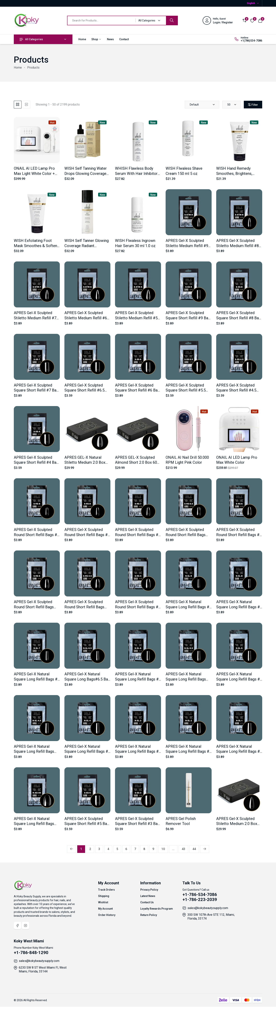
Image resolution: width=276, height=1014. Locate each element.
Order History (106, 915)
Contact (124, 39)
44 (194, 849)
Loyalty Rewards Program (156, 908)
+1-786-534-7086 (199, 894)
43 (183, 849)
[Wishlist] (252, 20)
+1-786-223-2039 (199, 899)
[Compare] (244, 20)
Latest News (147, 896)
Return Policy (148, 915)
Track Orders (106, 889)
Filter (250, 104)
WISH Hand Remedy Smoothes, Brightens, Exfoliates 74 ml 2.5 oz (235, 173)
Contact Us (147, 902)
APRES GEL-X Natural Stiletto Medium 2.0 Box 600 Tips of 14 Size (84, 462)
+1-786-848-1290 (31, 952)
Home (82, 39)
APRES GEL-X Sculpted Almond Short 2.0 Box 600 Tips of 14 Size (137, 462)
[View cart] (260, 20)
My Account (105, 908)
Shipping (103, 896)
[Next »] (204, 849)
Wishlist (103, 902)
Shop (96, 39)
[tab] (17, 104)
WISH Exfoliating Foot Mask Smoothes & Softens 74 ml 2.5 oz (36, 245)
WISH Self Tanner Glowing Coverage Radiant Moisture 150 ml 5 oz (86, 245)
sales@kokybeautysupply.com (207, 908)
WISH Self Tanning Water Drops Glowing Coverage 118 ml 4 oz (85, 173)
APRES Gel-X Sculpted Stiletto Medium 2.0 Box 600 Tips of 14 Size (236, 823)
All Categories (31, 39)
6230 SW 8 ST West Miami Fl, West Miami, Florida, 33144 (43, 969)
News (110, 39)
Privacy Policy (149, 889)
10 (163, 849)
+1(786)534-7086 (251, 40)
